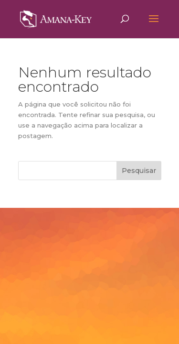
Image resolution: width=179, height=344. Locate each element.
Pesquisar (139, 170)
